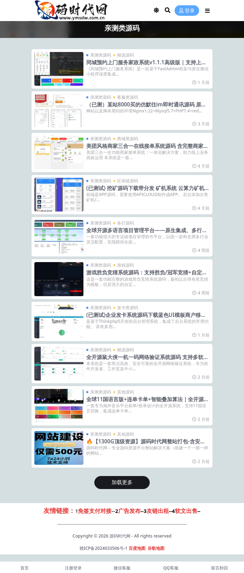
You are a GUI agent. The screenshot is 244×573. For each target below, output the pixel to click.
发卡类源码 (127, 308)
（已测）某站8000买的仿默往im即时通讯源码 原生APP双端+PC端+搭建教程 (146, 107)
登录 (187, 10)
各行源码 (125, 223)
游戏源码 (125, 265)
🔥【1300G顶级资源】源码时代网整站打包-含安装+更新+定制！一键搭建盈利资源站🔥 (145, 444)
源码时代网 (119, 536)
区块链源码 (127, 181)
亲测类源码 (100, 55)
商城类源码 (127, 139)
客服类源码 (127, 97)
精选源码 (125, 55)
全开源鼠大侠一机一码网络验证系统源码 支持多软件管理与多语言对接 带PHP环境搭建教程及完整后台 (147, 360)
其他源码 (125, 392)
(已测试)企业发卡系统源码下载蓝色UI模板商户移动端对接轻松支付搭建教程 (146, 318)
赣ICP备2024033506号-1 (104, 548)
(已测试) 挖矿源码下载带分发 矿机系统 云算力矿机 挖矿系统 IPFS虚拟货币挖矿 (145, 191)
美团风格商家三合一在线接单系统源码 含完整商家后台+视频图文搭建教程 (147, 149)
